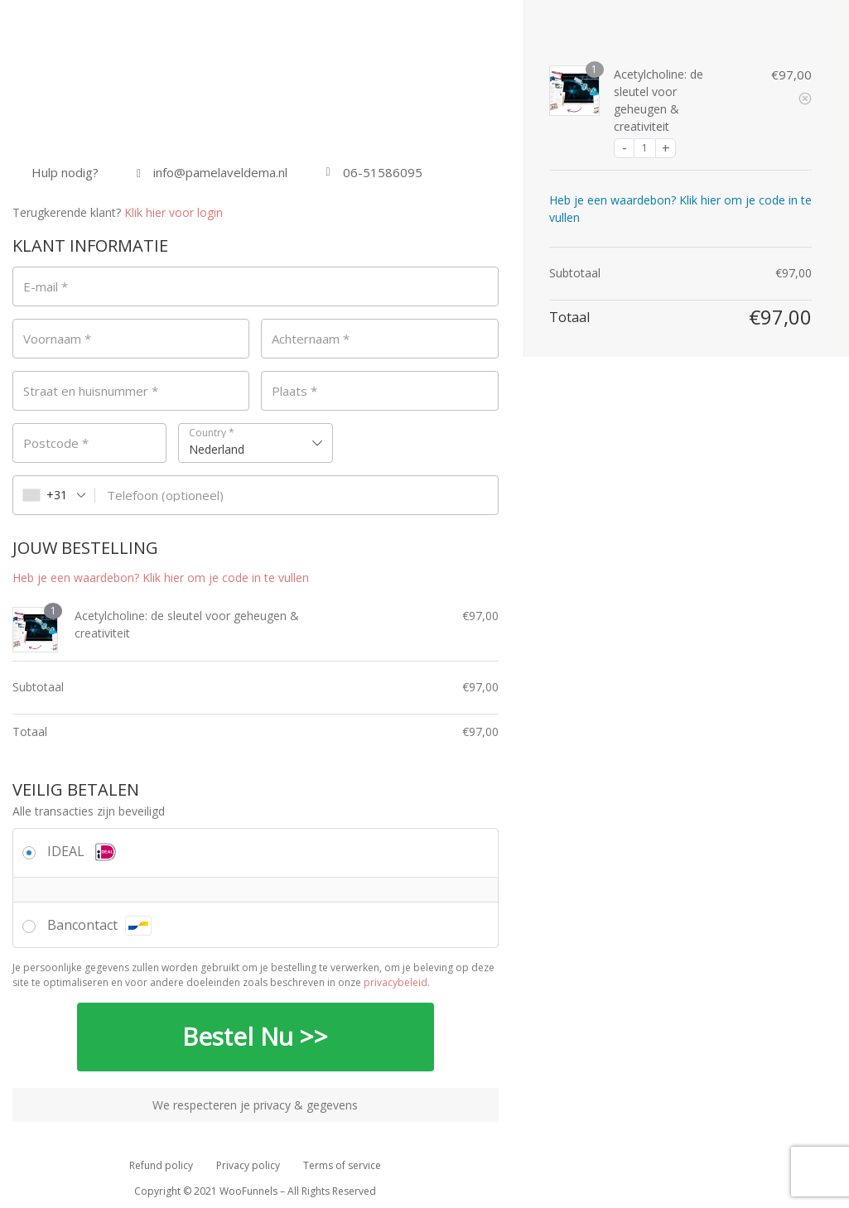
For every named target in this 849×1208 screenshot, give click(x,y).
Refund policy (161, 1165)
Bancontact (99, 925)
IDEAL (83, 851)
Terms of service (342, 1165)
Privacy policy (248, 1165)
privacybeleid (395, 982)
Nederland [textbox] (216, 449)
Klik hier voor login (173, 212)
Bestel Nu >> (255, 1037)
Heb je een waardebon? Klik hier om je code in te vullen (160, 577)
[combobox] (255, 443)
